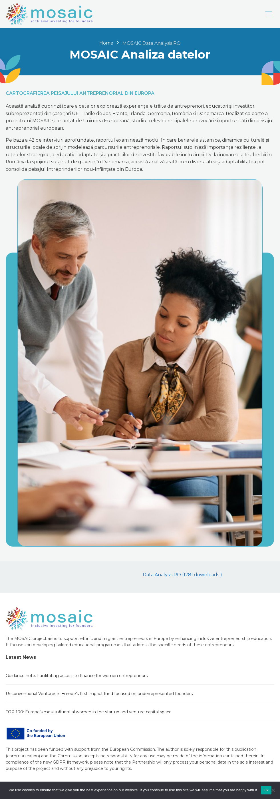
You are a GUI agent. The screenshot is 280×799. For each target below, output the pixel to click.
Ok (266, 790)
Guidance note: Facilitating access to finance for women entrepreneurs (77, 675)
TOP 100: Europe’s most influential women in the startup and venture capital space (89, 711)
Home (106, 43)
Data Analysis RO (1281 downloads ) (182, 574)
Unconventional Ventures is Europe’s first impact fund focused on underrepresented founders (99, 693)
